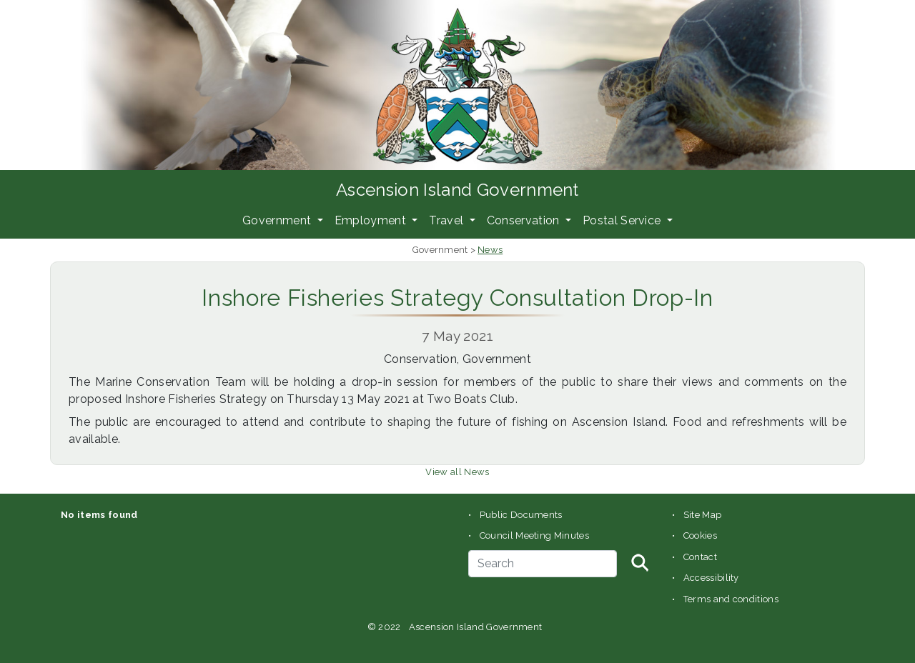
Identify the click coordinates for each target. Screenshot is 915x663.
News (490, 249)
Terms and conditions (730, 599)
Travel (447, 220)
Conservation (525, 220)
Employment (372, 220)
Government (278, 220)
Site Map (702, 514)
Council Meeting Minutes (534, 535)
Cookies (700, 535)
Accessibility (711, 577)
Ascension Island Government (457, 189)
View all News (457, 472)
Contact (700, 557)
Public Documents (521, 514)
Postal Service (623, 220)
